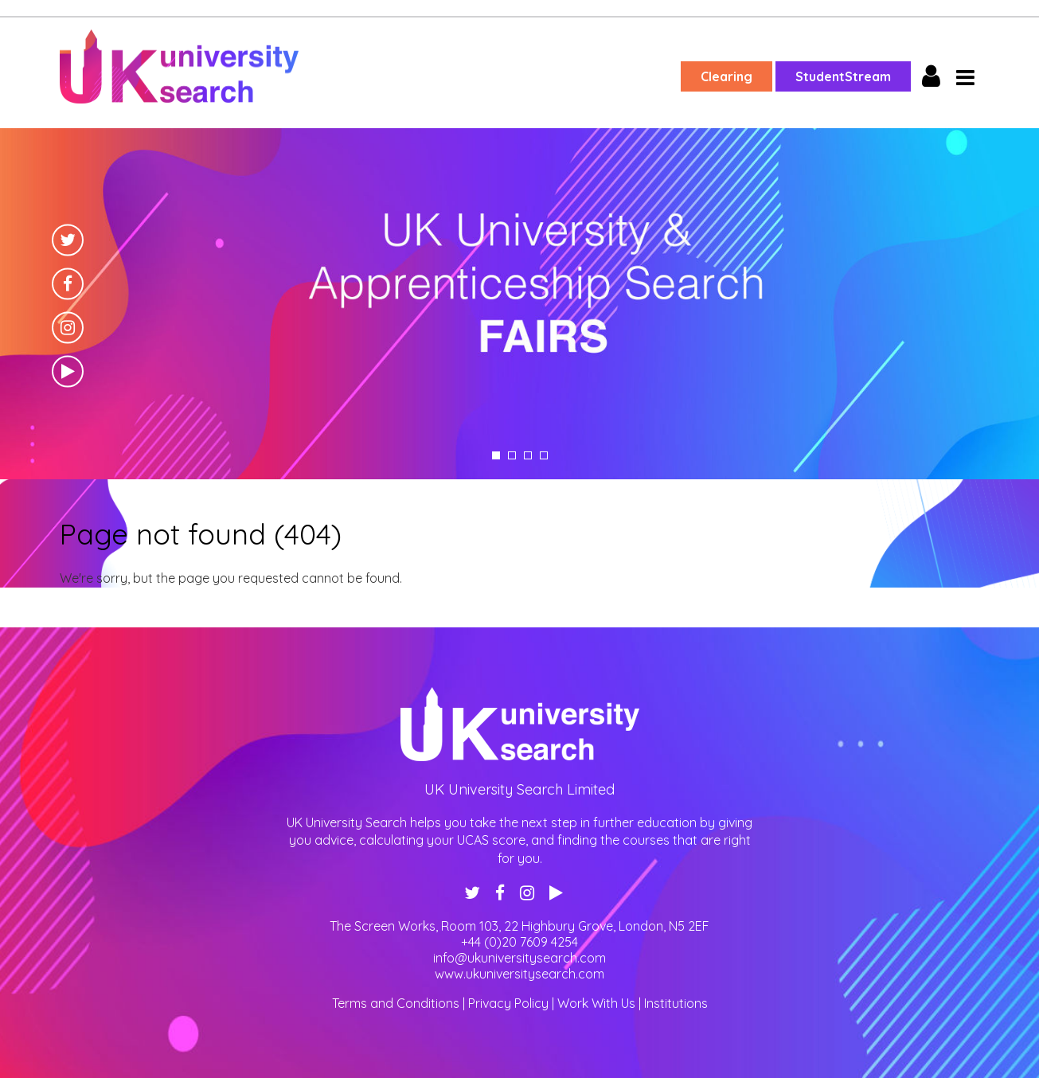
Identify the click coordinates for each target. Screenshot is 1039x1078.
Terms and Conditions (395, 1003)
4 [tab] (544, 455)
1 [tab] (496, 455)
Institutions (676, 1003)
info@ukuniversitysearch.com (519, 958)
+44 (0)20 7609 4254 (519, 942)
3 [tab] (528, 455)
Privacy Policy (508, 1003)
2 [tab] (512, 455)
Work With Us (596, 1003)
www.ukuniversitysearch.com (519, 974)
